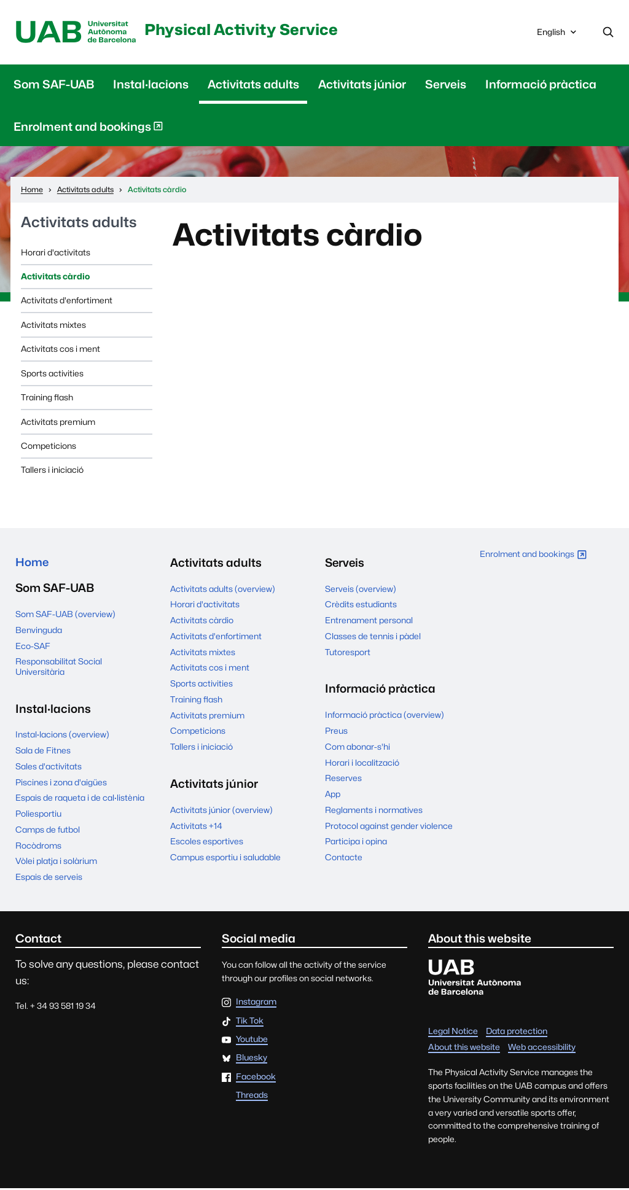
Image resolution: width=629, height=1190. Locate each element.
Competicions (48, 446)
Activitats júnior (362, 84)
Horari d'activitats (55, 253)
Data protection (516, 1033)
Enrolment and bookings (88, 129)
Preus (336, 731)
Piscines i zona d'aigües (61, 784)
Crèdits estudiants (361, 605)
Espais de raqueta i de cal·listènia (79, 799)
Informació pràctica (540, 84)
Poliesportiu (38, 815)
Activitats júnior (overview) (221, 810)
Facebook (256, 1078)
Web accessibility (542, 1049)
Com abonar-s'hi (357, 747)
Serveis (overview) (360, 589)
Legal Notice (453, 1033)
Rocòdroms (38, 847)
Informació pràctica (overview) (384, 716)
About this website (464, 1049)
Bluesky (251, 1059)
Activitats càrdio (55, 277)
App (332, 794)
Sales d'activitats (48, 768)
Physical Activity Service (250, 29)
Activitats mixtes (53, 325)
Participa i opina (356, 842)
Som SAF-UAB (54, 84)
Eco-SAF (32, 647)
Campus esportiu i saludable (225, 858)
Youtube (252, 1041)
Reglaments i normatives (374, 810)
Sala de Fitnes (43, 752)
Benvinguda (38, 632)
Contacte (343, 858)
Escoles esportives (206, 842)
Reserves (343, 779)
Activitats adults (253, 84)
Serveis (445, 84)
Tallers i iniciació (52, 471)
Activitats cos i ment (60, 350)
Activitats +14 (196, 826)
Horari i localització (362, 763)
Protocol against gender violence (389, 826)
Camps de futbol (47, 831)
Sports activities (52, 374)
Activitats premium (58, 422)
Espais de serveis (48, 879)
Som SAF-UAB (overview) (65, 616)
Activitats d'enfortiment (66, 301)
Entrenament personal (369, 621)
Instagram (256, 1003)
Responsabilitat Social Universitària (58, 668)
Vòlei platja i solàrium (56, 863)
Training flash (47, 398)
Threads (252, 1097)
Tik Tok (250, 1023)
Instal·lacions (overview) (62, 736)
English (557, 35)
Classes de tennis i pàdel (373, 637)
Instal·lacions (151, 84)
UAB (77, 33)
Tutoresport (347, 653)
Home (32, 563)
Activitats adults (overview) (222, 589)
